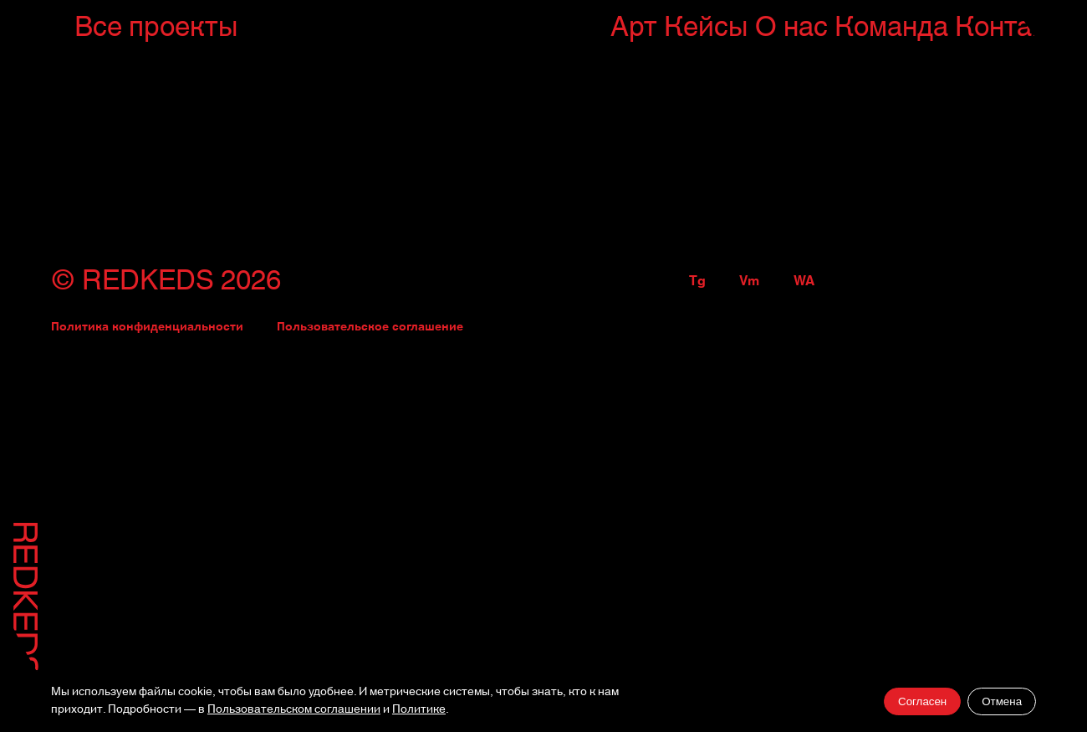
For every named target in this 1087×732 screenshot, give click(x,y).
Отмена (1002, 701)
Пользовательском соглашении (293, 709)
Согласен (922, 701)
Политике (419, 709)
